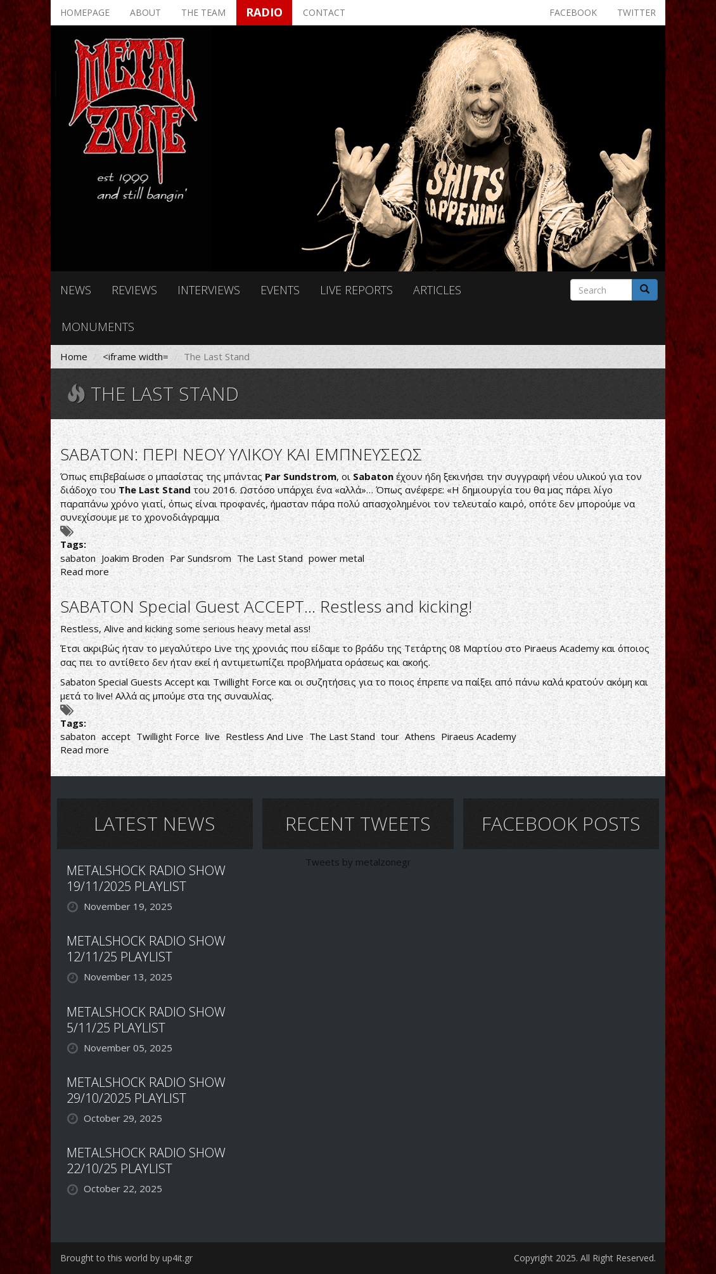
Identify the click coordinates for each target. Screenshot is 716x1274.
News (75, 289)
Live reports (356, 289)
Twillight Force (168, 736)
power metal (336, 558)
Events (280, 289)
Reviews (134, 289)
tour (390, 736)
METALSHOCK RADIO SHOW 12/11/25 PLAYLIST (146, 948)
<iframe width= (136, 356)
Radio (264, 12)
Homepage (85, 12)
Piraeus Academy (478, 736)
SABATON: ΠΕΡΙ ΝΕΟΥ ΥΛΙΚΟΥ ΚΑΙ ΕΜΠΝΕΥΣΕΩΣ (241, 454)
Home (73, 356)
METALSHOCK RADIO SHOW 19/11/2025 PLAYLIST (146, 878)
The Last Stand (270, 558)
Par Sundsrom (200, 558)
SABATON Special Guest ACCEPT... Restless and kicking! (266, 606)
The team (203, 12)
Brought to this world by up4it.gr (126, 1258)
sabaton (78, 558)
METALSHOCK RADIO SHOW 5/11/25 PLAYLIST (146, 1019)
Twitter (636, 12)
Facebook (573, 12)
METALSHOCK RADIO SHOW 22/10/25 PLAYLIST (146, 1160)
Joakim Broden (132, 558)
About (145, 12)
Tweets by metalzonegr (358, 861)
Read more (84, 571)
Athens (420, 736)
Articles (437, 289)
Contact (324, 12)
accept (116, 736)
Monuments (97, 326)
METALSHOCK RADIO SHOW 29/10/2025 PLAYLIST (146, 1090)
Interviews (208, 289)
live (212, 736)
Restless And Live (265, 736)
